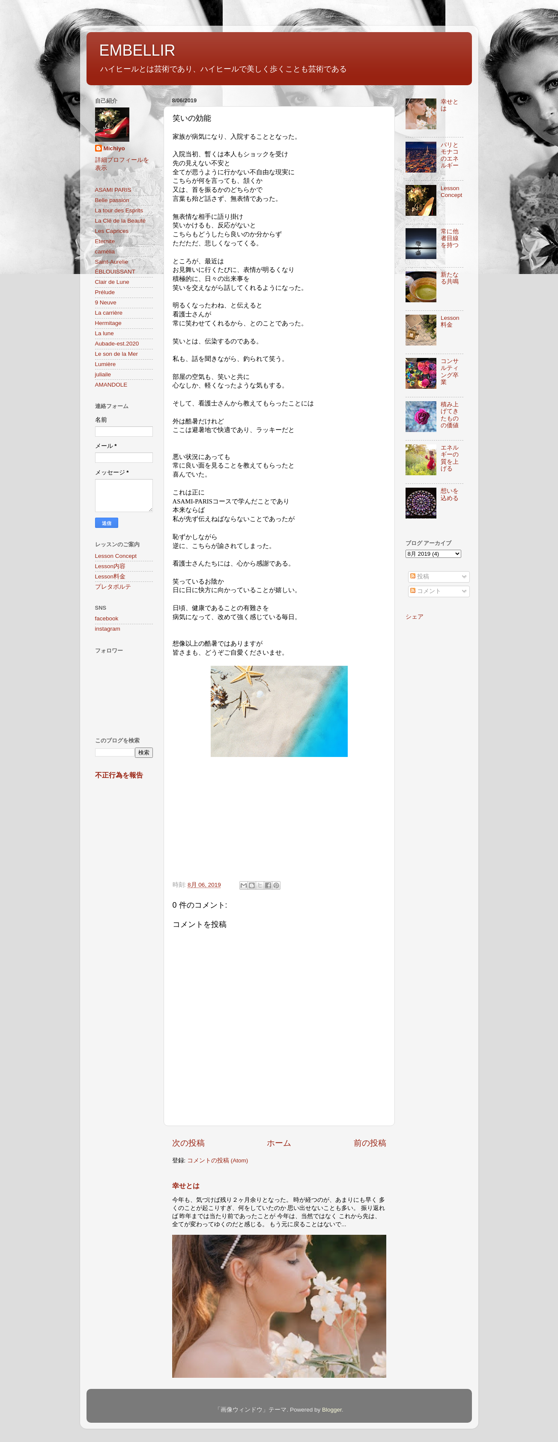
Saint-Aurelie (111, 262)
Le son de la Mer (116, 354)
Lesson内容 (110, 566)
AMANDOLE (111, 384)
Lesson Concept (116, 556)
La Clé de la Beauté (120, 220)
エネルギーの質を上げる (450, 458)
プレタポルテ (113, 587)
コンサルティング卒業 (450, 371)
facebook (107, 618)
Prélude (105, 292)
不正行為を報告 (119, 775)
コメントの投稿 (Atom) (217, 1160)
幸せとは (186, 1185)
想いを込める (450, 494)
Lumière (105, 364)
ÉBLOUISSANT (115, 271)
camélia (105, 251)
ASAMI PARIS (113, 190)
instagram (107, 629)
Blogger (332, 1409)
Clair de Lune (112, 282)
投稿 (419, 576)
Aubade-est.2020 (117, 343)
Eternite (105, 241)
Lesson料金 (110, 576)
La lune (104, 333)
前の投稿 (370, 1142)
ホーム (279, 1142)
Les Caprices (112, 231)
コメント (425, 591)
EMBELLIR (137, 50)
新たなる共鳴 (450, 278)
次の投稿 (188, 1142)
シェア (415, 617)
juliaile (103, 374)
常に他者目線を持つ (450, 238)
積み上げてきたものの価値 (450, 415)
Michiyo (114, 148)
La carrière (109, 313)
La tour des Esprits (119, 210)
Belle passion (112, 200)
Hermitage (108, 323)
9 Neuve (105, 302)
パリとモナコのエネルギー (450, 155)
